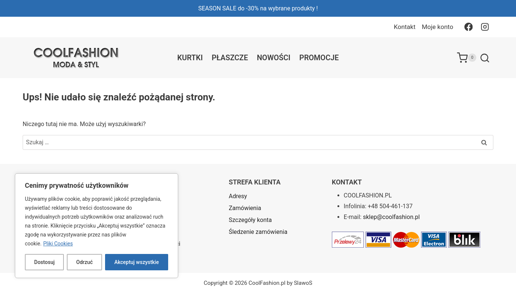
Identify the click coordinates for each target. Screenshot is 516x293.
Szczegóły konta (250, 219)
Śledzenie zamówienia (258, 231)
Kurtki (190, 57)
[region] (96, 225)
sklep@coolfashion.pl (391, 216)
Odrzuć (84, 262)
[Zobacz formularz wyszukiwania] (484, 58)
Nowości (273, 57)
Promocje (319, 57)
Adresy (238, 196)
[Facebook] (468, 27)
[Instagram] (485, 27)
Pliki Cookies (58, 244)
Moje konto (437, 26)
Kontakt (405, 26)
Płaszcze (230, 57)
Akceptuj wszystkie (136, 262)
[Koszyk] (466, 58)
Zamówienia (245, 208)
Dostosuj (44, 262)
